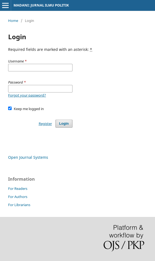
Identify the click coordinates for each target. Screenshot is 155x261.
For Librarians (19, 204)
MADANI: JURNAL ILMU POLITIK (41, 5)
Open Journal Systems (28, 157)
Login (64, 123)
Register (45, 123)
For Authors (17, 196)
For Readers (17, 188)
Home (13, 20)
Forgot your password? (27, 95)
